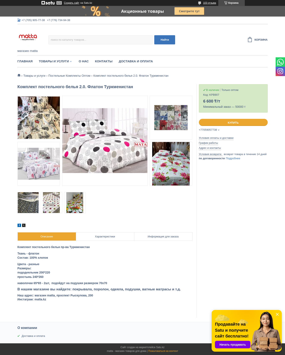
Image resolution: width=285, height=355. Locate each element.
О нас (84, 61)
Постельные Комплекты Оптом (69, 75)
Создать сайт (71, 2)
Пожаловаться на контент (163, 351)
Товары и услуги (54, 61)
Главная (25, 61)
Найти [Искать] (165, 39)
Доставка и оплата (136, 61)
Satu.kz (160, 347)
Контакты (103, 61)
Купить (233, 122)
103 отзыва (209, 2)
